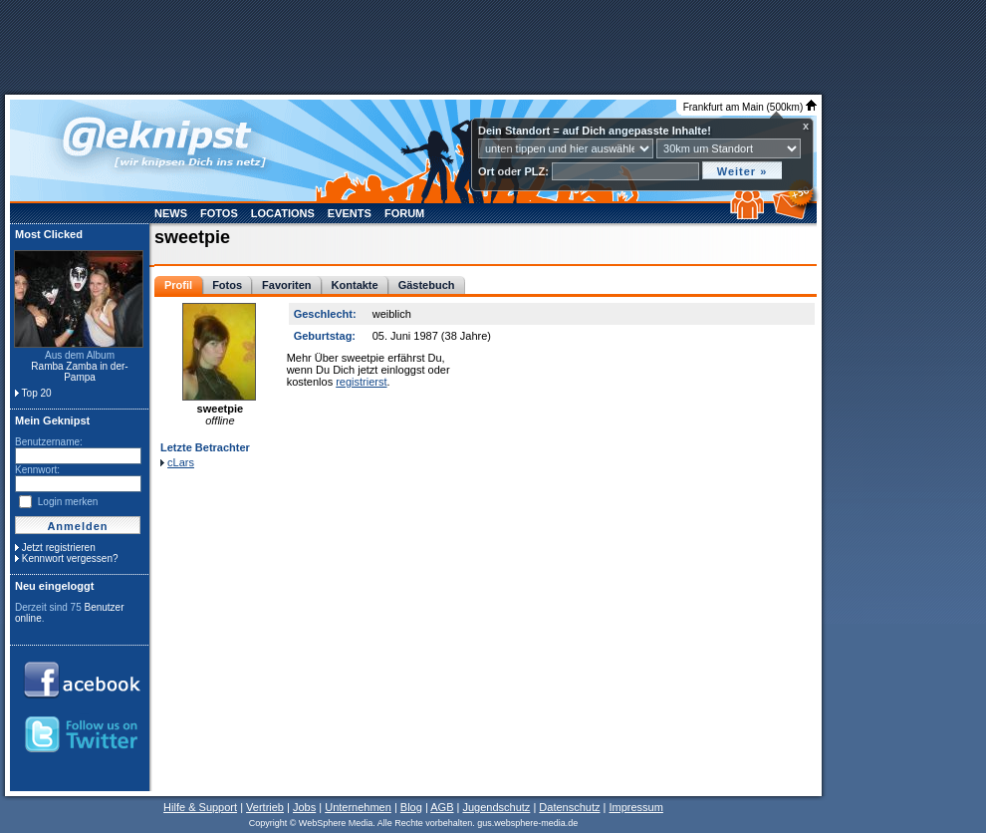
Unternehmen (358, 807)
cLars (180, 462)
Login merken (68, 501)
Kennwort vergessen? (70, 558)
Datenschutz (569, 807)
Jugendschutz (496, 807)
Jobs (304, 807)
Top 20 (37, 393)
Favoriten (287, 285)
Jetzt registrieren (59, 547)
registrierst (361, 382)
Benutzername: (49, 441)
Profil (178, 285)
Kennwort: (37, 469)
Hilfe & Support (200, 807)
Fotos (219, 213)
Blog (411, 807)
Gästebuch (426, 285)
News (170, 213)
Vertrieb (265, 807)
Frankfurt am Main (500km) (750, 107)
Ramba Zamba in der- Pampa (79, 372)
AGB (441, 807)
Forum (404, 213)
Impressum (635, 807)
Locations (283, 213)
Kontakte (355, 285)
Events (349, 213)
